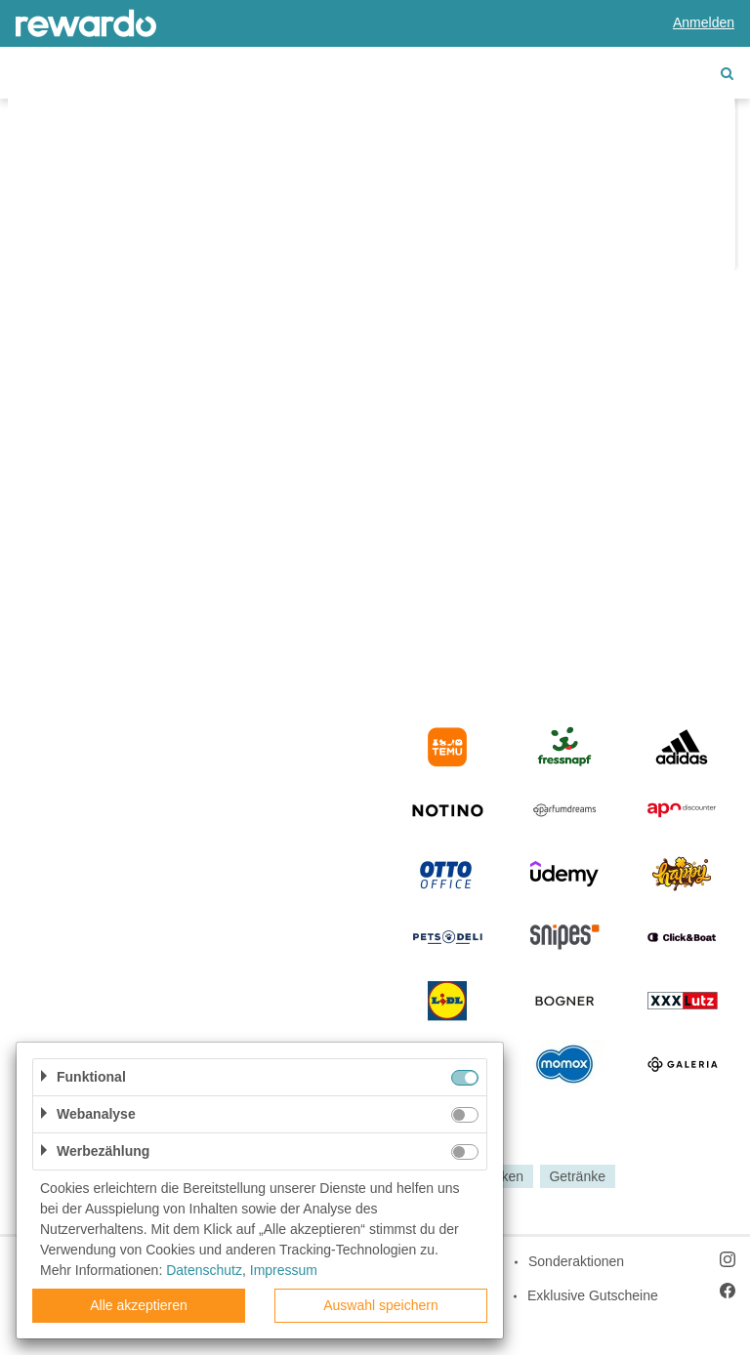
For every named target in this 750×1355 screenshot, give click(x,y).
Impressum (283, 1270)
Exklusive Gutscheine (592, 1295)
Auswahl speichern (380, 1305)
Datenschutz (204, 1270)
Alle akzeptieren (139, 1305)
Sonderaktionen (576, 1261)
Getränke (577, 1176)
